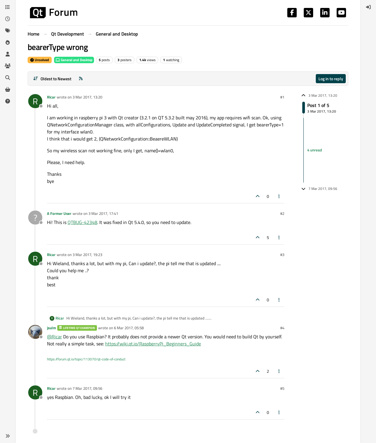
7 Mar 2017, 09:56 (87, 388)
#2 (282, 213)
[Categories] (7, 7)
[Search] (7, 77)
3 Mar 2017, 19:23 (87, 255)
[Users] (7, 54)
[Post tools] (279, 196)
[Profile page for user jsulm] (35, 332)
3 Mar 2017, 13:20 (87, 97)
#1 (282, 97)
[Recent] (7, 19)
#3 (282, 255)
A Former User (59, 213)
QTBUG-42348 (82, 222)
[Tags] (7, 30)
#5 (282, 388)
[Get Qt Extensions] (7, 89)
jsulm (51, 328)
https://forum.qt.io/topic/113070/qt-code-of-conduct (86, 359)
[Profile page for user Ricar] (35, 101)
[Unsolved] (7, 101)
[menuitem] (368, 7)
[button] (7, 436)
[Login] (368, 7)
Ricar (51, 97)
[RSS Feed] (80, 78)
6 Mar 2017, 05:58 (129, 328)
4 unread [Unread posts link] (314, 150)
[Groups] (7, 66)
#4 (282, 328)
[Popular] (7, 42)
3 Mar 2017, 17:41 (103, 213)
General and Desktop (74, 60)
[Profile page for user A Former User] (35, 217)
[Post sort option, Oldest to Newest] (52, 78)
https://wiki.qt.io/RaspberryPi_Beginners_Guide (153, 343)
